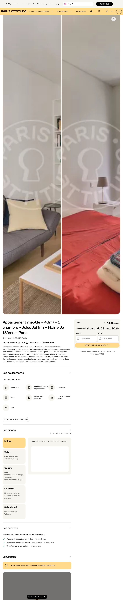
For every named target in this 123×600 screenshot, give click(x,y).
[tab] (41, 11)
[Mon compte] (119, 11)
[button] (37, 372)
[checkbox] (113, 19)
